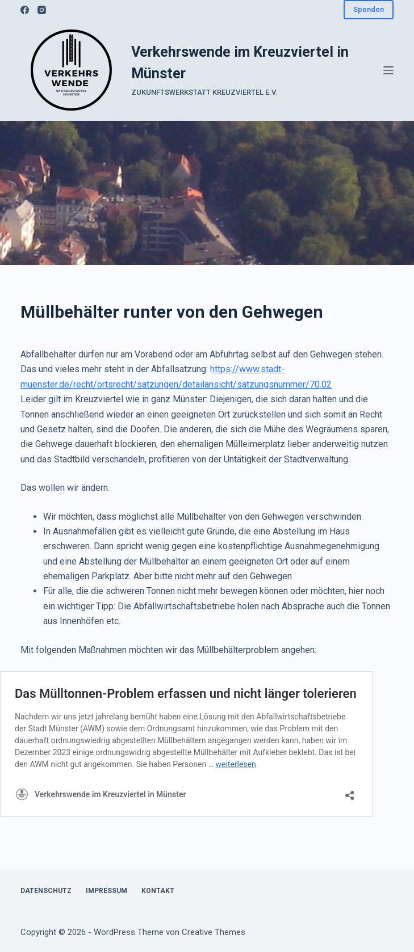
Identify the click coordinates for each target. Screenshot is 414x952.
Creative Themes (213, 932)
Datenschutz (46, 891)
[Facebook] (24, 10)
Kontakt (157, 891)
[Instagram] (41, 10)
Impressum (106, 891)
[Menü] (388, 70)
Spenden (368, 9)
